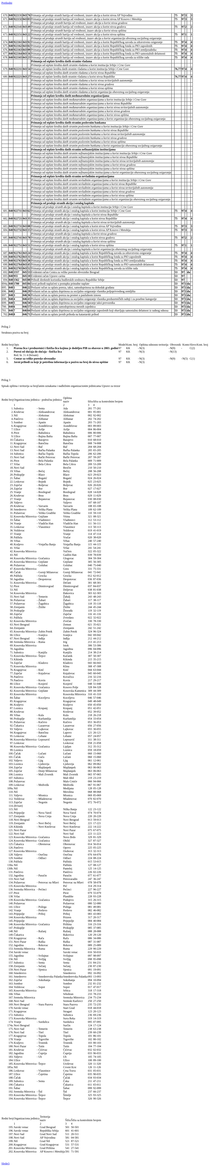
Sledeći (5, 1163)
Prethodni (6, 2)
